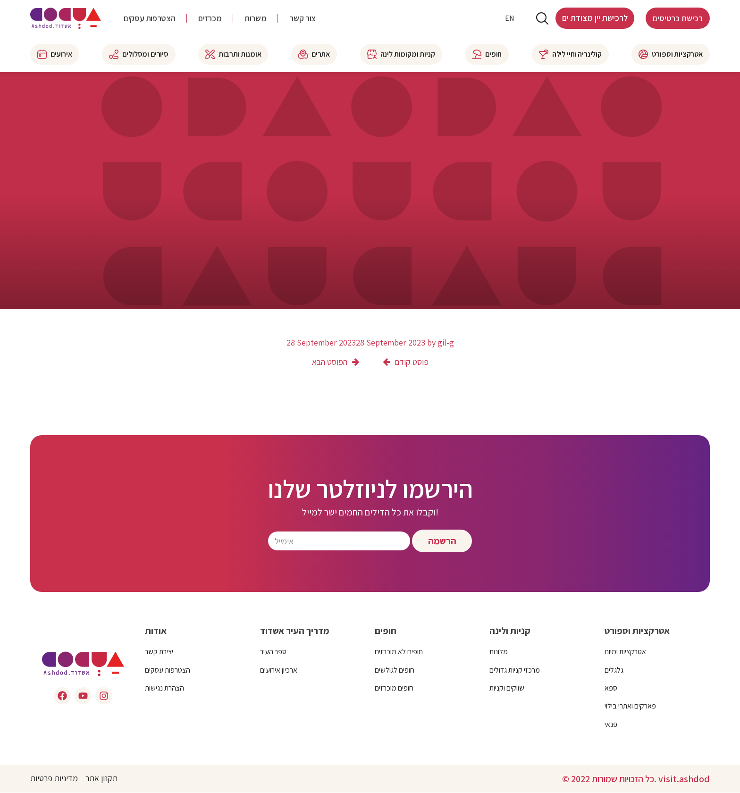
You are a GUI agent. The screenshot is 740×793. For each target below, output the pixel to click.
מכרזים (209, 18)
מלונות (498, 652)
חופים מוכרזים (394, 688)
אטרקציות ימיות (625, 652)
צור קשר (302, 18)
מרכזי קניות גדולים (514, 670)
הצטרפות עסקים (149, 18)
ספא (611, 688)
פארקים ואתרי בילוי (630, 706)
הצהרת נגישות (164, 688)
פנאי (611, 724)
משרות (255, 18)
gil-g (445, 342)
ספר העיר (273, 652)
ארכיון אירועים (278, 670)
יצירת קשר (159, 652)
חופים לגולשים (394, 670)
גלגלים (614, 670)
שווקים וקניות (506, 688)
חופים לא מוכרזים (399, 652)
